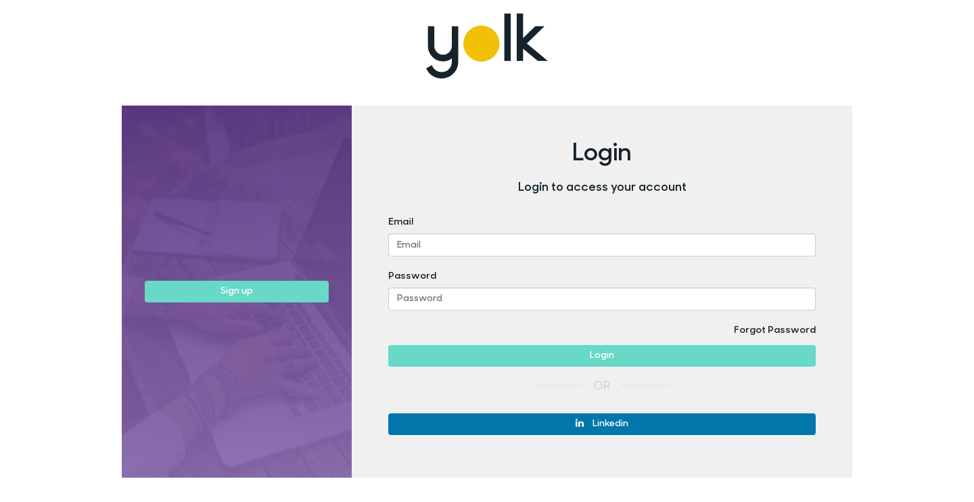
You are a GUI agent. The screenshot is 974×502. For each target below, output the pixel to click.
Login (602, 355)
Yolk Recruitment (487, 46)
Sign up (237, 291)
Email (400, 222)
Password (412, 276)
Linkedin (602, 423)
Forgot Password (775, 330)
